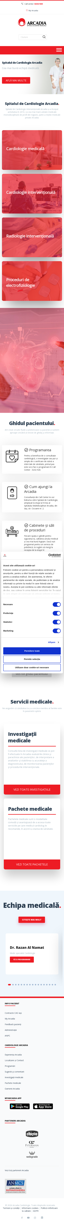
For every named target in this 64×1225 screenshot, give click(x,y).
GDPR (35, 1211)
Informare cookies (30, 1208)
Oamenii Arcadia (12, 1088)
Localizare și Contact (14, 1060)
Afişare (51, 642)
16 (52, 984)
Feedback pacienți (13, 1024)
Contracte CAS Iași (13, 1013)
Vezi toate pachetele (32, 864)
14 (47, 984)
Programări (10, 1066)
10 (35, 984)
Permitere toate (32, 651)
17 (55, 984)
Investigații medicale (14, 1077)
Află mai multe (16, 80)
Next (54, 81)
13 (44, 984)
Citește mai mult (31, 919)
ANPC (7, 1035)
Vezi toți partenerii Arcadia (17, 1170)
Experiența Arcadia (13, 1054)
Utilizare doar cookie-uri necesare (32, 667)
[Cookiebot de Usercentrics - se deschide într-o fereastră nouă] (48, 555)
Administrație (11, 1030)
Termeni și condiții (11, 1208)
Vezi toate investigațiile (32, 789)
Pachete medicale (13, 1083)
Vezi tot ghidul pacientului (32, 674)
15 (49, 984)
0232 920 (38, 4)
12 (41, 984)
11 (38, 984)
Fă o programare (21, 959)
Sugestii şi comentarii (14, 1071)
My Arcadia (32, 10)
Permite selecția (32, 659)
